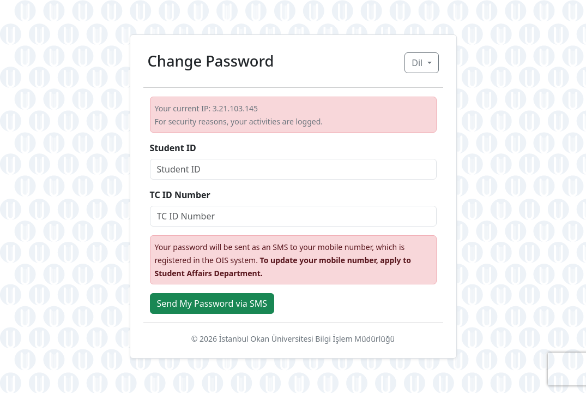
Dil (418, 63)
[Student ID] (293, 169)
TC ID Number (180, 195)
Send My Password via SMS (212, 303)
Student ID (173, 148)
